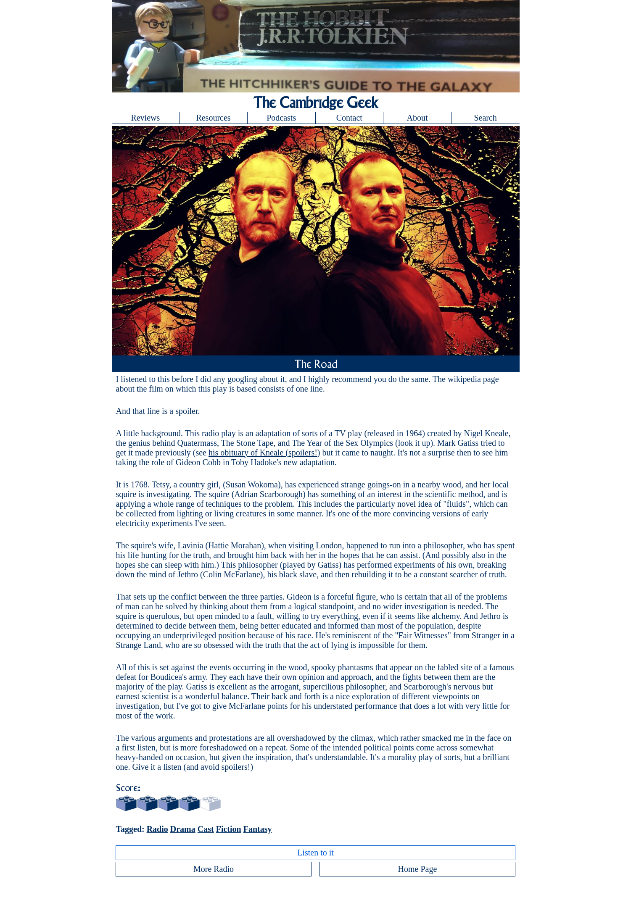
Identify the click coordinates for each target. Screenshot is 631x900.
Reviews (145, 117)
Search (485, 117)
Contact (349, 117)
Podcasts (281, 117)
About (417, 117)
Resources (213, 117)
